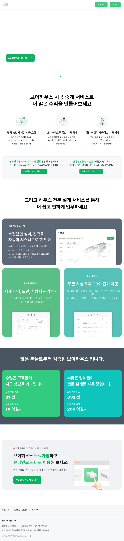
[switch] (5, 4)
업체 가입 (101, 5)
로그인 (115, 5)
